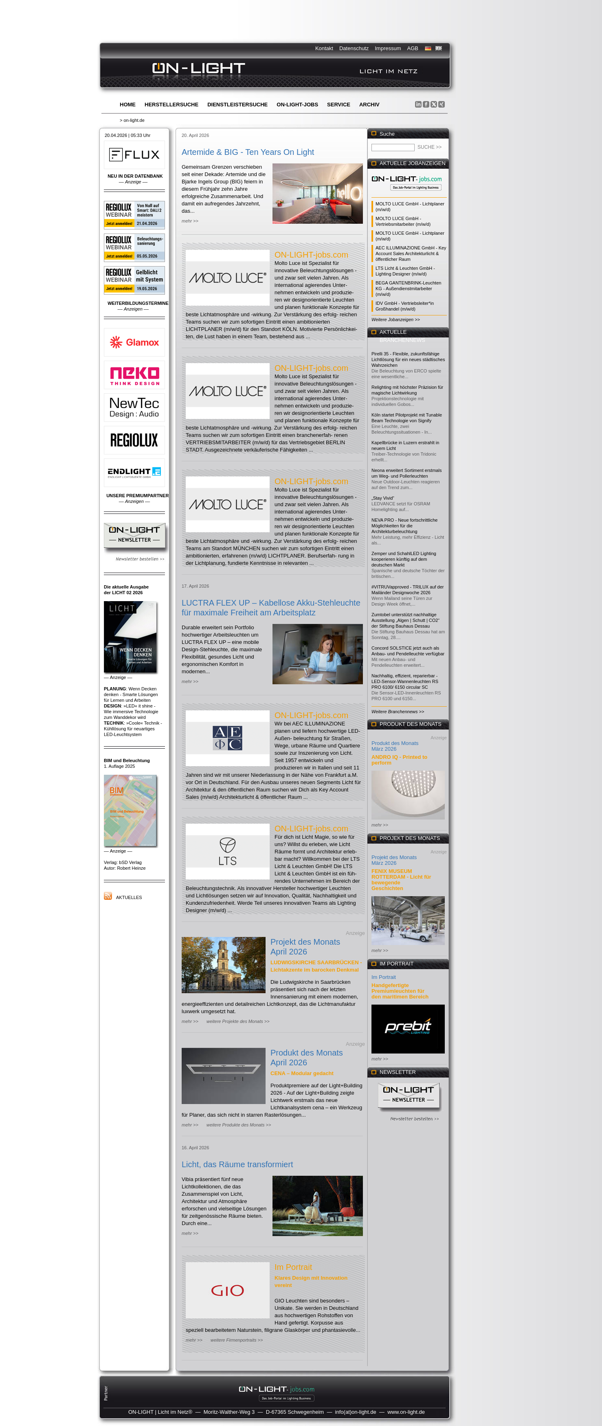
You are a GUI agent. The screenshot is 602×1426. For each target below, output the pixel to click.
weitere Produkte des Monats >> (239, 1124)
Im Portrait (293, 1267)
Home (128, 104)
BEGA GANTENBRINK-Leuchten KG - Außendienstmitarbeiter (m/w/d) (408, 288)
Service (338, 104)
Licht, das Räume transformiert (237, 1164)
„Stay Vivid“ (382, 498)
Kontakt (324, 48)
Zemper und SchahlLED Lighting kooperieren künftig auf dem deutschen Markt (403, 559)
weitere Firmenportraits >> (237, 1340)
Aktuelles (129, 897)
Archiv (369, 104)
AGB (412, 48)
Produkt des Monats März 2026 (395, 746)
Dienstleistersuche (237, 104)
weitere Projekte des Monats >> (238, 1021)
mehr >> (190, 220)
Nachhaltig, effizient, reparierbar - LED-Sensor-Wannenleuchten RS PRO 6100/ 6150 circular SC (404, 681)
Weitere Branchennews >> (397, 711)
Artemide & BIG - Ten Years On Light (248, 152)
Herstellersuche (171, 104)
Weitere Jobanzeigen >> (395, 319)
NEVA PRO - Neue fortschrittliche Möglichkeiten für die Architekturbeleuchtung (404, 526)
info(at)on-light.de (355, 1412)
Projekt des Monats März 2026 (394, 860)
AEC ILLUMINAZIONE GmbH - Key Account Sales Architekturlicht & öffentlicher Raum (411, 253)
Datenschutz (354, 48)
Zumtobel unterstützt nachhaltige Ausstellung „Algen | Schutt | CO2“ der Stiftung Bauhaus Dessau (405, 620)
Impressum (388, 48)
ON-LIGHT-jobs (297, 104)
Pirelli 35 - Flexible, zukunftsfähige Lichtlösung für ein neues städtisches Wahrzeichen (408, 359)
